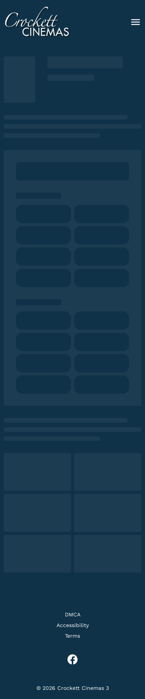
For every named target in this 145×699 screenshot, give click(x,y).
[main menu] (135, 22)
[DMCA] (72, 614)
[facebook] (72, 659)
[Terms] (72, 635)
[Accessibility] (73, 625)
